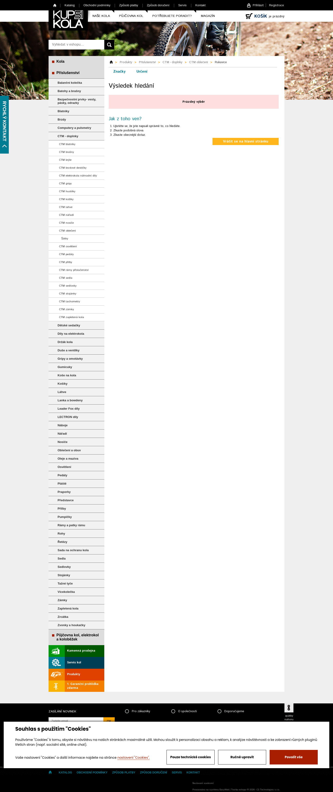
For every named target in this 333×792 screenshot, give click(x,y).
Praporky (64, 492)
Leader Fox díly (69, 408)
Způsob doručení (158, 5)
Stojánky (64, 575)
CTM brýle (65, 160)
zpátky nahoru (288, 717)
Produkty (73, 674)
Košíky (63, 383)
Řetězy (62, 542)
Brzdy (62, 119)
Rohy (61, 533)
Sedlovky (64, 567)
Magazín (208, 16)
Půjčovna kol (131, 16)
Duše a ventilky (69, 350)
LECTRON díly (68, 417)
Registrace (276, 5)
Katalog (70, 5)
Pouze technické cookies (190, 757)
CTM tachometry (69, 301)
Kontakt (200, 5)
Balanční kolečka (70, 82)
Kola (60, 61)
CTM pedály (66, 254)
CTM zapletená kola (71, 317)
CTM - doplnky (68, 136)
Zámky (62, 600)
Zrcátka (63, 617)
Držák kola (65, 342)
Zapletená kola (68, 608)
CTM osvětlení (68, 246)
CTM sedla (65, 278)
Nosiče (63, 442)
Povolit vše (293, 757)
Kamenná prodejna (81, 651)
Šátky (64, 239)
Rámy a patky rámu (71, 525)
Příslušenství (68, 73)
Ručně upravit (242, 757)
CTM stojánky (67, 294)
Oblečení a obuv (69, 450)
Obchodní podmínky (96, 5)
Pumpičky (65, 517)
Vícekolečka (66, 592)
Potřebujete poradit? (172, 16)
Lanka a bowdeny (70, 400)
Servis (182, 5)
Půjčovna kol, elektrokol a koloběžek (77, 637)
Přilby (62, 508)
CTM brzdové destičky (72, 168)
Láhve (62, 392)
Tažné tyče (65, 583)
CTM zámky (66, 309)
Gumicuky (65, 367)
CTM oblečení (67, 231)
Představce (66, 500)
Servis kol (74, 662)
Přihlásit (258, 5)
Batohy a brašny (69, 91)
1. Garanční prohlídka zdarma (83, 686)
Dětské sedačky (69, 325)
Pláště (62, 483)
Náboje (63, 425)
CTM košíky (66, 199)
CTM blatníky (67, 144)
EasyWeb (224, 789)
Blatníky (63, 111)
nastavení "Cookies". (133, 757)
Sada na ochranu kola (73, 550)
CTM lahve (65, 207)
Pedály (62, 475)
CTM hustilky (67, 191)
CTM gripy (65, 184)
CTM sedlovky (68, 286)
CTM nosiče (66, 223)
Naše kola (101, 16)
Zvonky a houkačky (71, 625)
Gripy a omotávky (70, 358)
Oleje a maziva (68, 458)
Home (55, 5)
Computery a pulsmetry (74, 128)
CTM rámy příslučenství (74, 270)
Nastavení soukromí (203, 783)
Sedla (62, 558)
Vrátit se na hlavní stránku (245, 141)
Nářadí (62, 433)
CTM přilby (65, 262)
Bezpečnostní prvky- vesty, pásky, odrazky (77, 101)
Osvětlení (64, 467)
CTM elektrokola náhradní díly (78, 176)
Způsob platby (128, 5)
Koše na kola (67, 375)
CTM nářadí (66, 215)
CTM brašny (66, 152)
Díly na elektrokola (71, 333)
